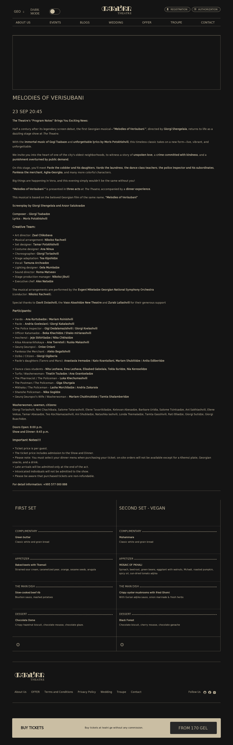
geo (19, 11)
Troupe (121, 692)
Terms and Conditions (58, 692)
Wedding (106, 692)
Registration (175, 9)
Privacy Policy (87, 692)
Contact (136, 692)
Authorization (205, 9)
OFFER (35, 692)
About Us (20, 692)
